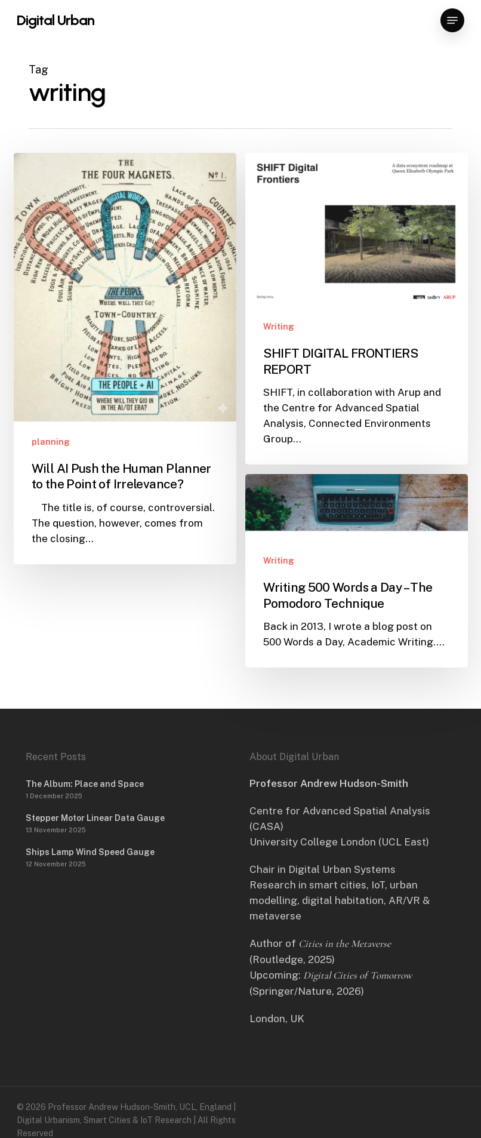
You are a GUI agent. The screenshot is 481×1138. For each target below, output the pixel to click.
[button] (452, 20)
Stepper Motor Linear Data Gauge (95, 818)
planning (51, 442)
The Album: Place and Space (85, 784)
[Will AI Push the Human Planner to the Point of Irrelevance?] (125, 358)
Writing (278, 326)
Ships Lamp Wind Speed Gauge (90, 852)
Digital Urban (55, 20)
